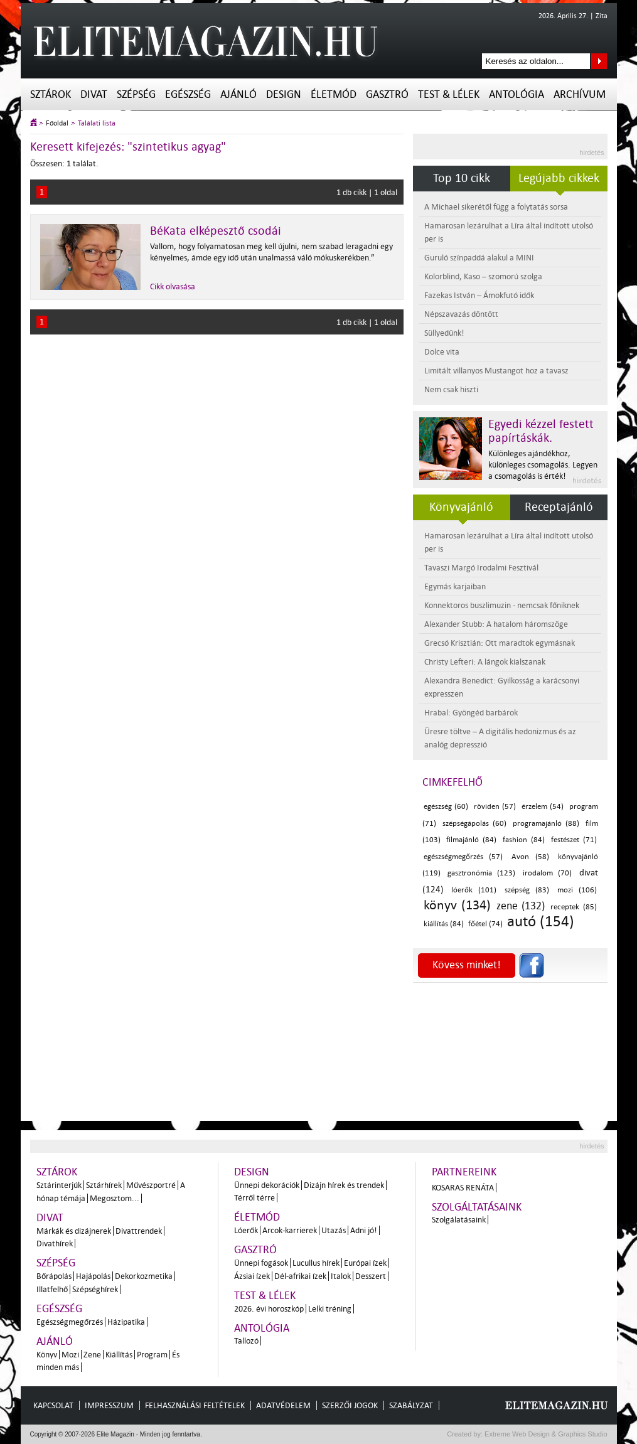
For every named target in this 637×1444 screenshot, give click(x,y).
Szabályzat (411, 1405)
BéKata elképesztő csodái (215, 231)
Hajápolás (93, 1276)
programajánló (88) (546, 824)
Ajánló (238, 94)
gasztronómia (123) (481, 873)
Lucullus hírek (316, 1263)
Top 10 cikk (461, 178)
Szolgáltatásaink (477, 1207)
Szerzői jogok (350, 1405)
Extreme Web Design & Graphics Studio (545, 1434)
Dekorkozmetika (144, 1276)
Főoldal (57, 123)
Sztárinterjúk (59, 1185)
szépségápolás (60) (474, 824)
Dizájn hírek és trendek (344, 1185)
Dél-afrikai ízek (300, 1276)
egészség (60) (446, 807)
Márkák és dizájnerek (73, 1231)
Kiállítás (118, 1354)
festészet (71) (574, 840)
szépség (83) (527, 890)
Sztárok (50, 94)
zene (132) (520, 906)
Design (283, 94)
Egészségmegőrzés (69, 1322)
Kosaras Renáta (463, 1187)
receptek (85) (573, 907)
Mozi (70, 1354)
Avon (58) (530, 857)
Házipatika (126, 1322)
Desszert (370, 1276)
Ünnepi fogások (261, 1263)
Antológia (516, 94)
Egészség (188, 94)
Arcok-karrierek (289, 1230)
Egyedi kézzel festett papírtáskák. (541, 431)
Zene (92, 1354)
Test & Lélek (448, 94)
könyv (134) (457, 904)
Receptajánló (559, 507)
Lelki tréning (329, 1308)
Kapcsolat (53, 1405)
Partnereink (464, 1172)
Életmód (333, 94)
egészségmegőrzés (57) (463, 857)
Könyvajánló (461, 507)
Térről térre (254, 1197)
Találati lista (96, 123)
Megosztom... (114, 1198)
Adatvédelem (283, 1405)
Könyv (46, 1354)
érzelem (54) (543, 807)
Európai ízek (365, 1263)
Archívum (580, 94)
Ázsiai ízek (252, 1276)
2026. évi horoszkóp (269, 1308)
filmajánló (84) (471, 840)
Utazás (333, 1230)
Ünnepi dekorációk (266, 1185)
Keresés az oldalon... (599, 61)
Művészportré (151, 1185)
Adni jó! (363, 1230)
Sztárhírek (104, 1185)
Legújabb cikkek (558, 178)
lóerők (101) (473, 890)
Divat (93, 94)
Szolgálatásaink (459, 1219)
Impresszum (109, 1405)
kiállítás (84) (444, 924)
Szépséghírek (95, 1289)
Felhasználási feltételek (195, 1405)
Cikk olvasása (172, 286)
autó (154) (540, 921)
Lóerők (246, 1230)
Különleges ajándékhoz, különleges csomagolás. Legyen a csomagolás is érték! (542, 465)
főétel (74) (485, 924)
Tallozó (246, 1340)
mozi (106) (577, 890)
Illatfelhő (52, 1289)
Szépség (136, 94)
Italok (341, 1276)
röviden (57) (495, 807)
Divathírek (54, 1243)
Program (152, 1354)
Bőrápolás (54, 1276)
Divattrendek (138, 1231)
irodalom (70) (547, 873)
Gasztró (387, 94)
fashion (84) (524, 840)
